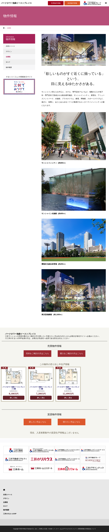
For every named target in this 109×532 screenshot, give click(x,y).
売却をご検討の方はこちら (37, 353)
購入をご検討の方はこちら (71, 353)
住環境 (8, 57)
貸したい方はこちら (37, 422)
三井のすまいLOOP (9, 514)
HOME (4, 490)
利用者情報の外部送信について (87, 529)
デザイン (9, 51)
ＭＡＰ (8, 62)
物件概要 (9, 67)
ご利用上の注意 (42, 529)
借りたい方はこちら (71, 422)
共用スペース (10, 46)
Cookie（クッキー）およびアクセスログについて (62, 529)
